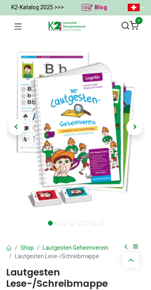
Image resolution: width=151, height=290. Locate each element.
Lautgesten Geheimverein (75, 247)
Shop (27, 247)
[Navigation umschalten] (18, 26)
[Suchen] (125, 26)
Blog (101, 7)
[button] (16, 127)
